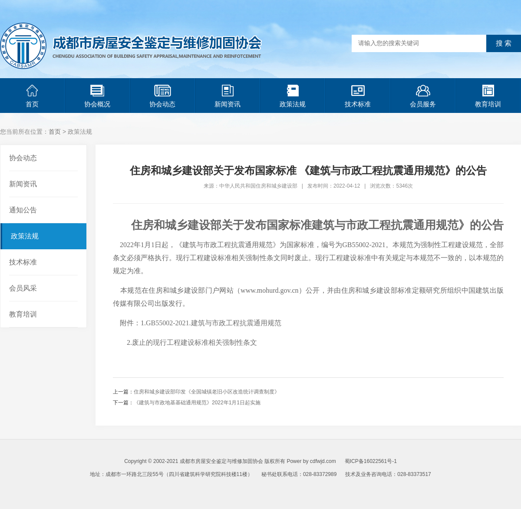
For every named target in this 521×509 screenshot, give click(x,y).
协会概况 (97, 96)
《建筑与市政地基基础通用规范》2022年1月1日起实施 (197, 403)
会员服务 (423, 96)
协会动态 (162, 96)
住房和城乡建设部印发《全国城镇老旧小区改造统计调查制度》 (207, 392)
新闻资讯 (227, 96)
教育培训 (488, 96)
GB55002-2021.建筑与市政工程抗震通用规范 (213, 323)
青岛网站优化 (255, 487)
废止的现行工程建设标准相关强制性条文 (194, 342)
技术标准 (358, 96)
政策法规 (293, 96)
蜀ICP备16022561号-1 (371, 461)
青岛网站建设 (291, 487)
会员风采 (23, 288)
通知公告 (23, 210)
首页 (32, 96)
